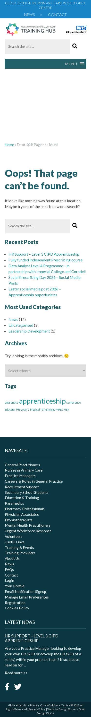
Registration (15, 602)
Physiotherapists (19, 520)
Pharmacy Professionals (25, 509)
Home (9, 145)
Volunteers (14, 536)
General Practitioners (22, 465)
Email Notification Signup (25, 591)
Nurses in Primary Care (23, 470)
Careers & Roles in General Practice (34, 481)
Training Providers (20, 553)
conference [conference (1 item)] (73, 402)
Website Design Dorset (62, 709)
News (29, 14)
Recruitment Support (22, 487)
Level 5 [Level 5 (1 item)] (25, 409)
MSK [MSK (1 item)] (66, 409)
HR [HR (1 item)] (18, 409)
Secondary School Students (27, 492)
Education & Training (22, 497)
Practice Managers (20, 475)
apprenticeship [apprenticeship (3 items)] (42, 401)
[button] (75, 46)
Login (9, 580)
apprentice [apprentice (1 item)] (11, 402)
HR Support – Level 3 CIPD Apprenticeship (43, 254)
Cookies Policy (17, 608)
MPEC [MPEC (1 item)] (59, 409)
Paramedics (14, 503)
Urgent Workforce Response (28, 531)
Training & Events (19, 547)
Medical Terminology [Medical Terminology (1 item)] (42, 409)
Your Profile (14, 586)
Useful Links (15, 542)
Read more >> (16, 673)
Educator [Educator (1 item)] (10, 409)
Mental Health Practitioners (27, 525)
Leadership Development (29, 331)
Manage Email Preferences (27, 597)
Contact (57, 14)
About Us (12, 558)
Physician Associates (22, 514)
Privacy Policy (37, 709)
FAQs (9, 569)
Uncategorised (20, 325)
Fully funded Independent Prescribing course (45, 260)
